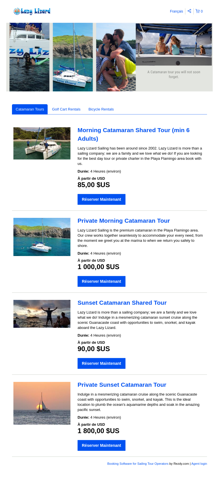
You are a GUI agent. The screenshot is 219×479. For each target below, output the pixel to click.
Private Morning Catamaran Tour (124, 220)
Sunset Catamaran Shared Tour (122, 302)
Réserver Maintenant (101, 199)
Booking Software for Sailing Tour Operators (138, 463)
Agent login (199, 463)
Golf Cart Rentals (66, 109)
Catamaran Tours (30, 109)
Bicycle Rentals (101, 109)
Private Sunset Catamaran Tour (122, 384)
